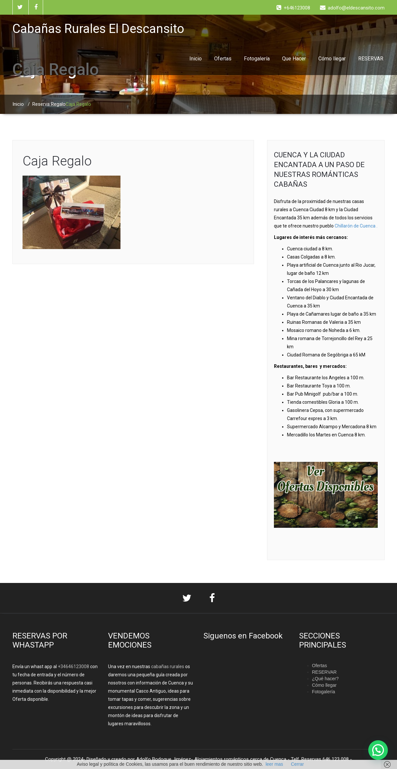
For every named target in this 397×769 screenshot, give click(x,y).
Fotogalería (257, 58)
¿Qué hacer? (325, 678)
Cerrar (297, 764)
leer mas (274, 764)
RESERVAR (370, 58)
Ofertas (222, 58)
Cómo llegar (332, 58)
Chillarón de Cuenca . (356, 225)
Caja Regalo (57, 161)
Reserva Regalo (49, 104)
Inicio (195, 58)
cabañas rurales (167, 666)
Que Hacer (294, 58)
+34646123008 (73, 666)
